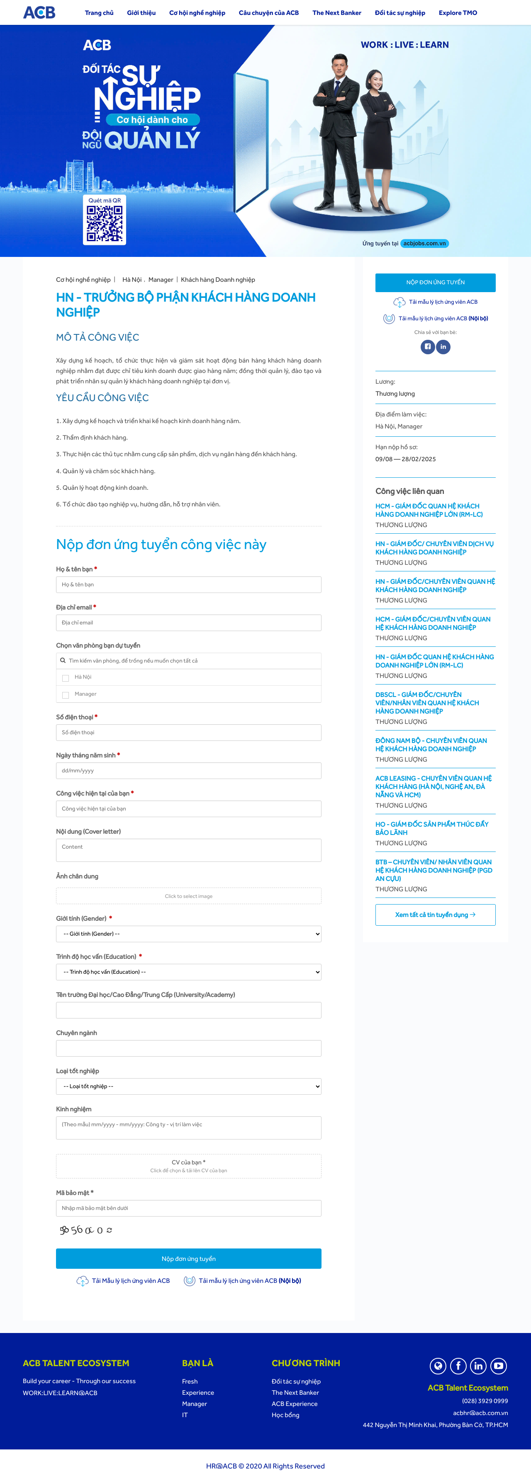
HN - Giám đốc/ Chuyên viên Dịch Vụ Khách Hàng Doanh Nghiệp (435, 553)
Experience (198, 1392)
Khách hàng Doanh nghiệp (218, 279)
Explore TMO (458, 13)
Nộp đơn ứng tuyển (189, 1259)
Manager (161, 279)
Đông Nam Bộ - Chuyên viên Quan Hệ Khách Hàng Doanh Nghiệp (435, 750)
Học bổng (286, 1415)
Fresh (190, 1381)
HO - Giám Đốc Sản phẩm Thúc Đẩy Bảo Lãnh (435, 833)
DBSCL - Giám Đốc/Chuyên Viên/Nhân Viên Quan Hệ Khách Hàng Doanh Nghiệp (435, 708)
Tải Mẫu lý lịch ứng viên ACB (123, 1281)
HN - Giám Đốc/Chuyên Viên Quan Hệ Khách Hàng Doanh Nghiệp (435, 591)
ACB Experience (295, 1404)
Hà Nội (131, 279)
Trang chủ (99, 13)
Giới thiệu (141, 13)
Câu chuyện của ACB (269, 13)
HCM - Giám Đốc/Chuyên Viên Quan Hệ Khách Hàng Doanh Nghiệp (435, 628)
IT (185, 1415)
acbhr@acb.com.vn (480, 1413)
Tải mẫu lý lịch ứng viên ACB (242, 1281)
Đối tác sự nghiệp (400, 13)
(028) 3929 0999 (485, 1401)
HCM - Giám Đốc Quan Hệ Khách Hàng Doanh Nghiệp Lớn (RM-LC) (435, 515)
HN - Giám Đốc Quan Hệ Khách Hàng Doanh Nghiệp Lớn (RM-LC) (435, 666)
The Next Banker (336, 13)
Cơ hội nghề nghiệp (197, 13)
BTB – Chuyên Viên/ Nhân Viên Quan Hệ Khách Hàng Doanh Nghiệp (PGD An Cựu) (435, 875)
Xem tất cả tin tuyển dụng (435, 915)
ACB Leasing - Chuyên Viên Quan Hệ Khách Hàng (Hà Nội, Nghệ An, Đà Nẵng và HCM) (435, 792)
